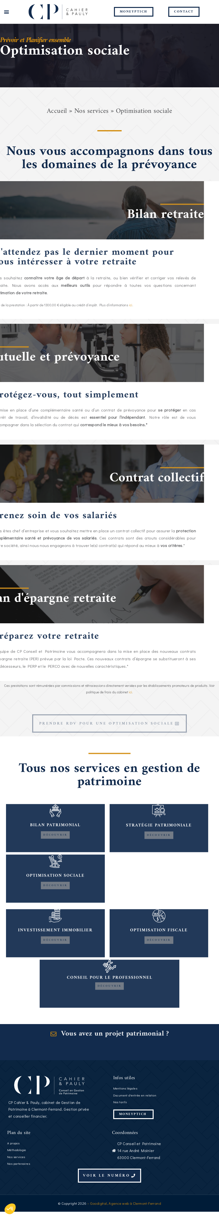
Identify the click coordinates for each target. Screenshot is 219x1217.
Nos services (91, 116)
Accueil (57, 116)
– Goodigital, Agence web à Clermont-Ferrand (123, 1208)
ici (130, 711)
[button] (6, 12)
